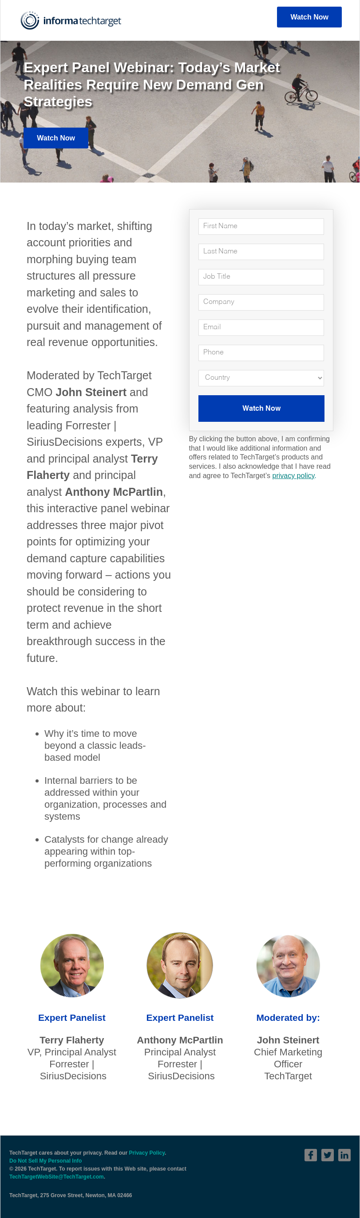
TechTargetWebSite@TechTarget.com (56, 1177)
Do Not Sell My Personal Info (45, 1161)
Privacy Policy (147, 1153)
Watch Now (309, 17)
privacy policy (293, 475)
